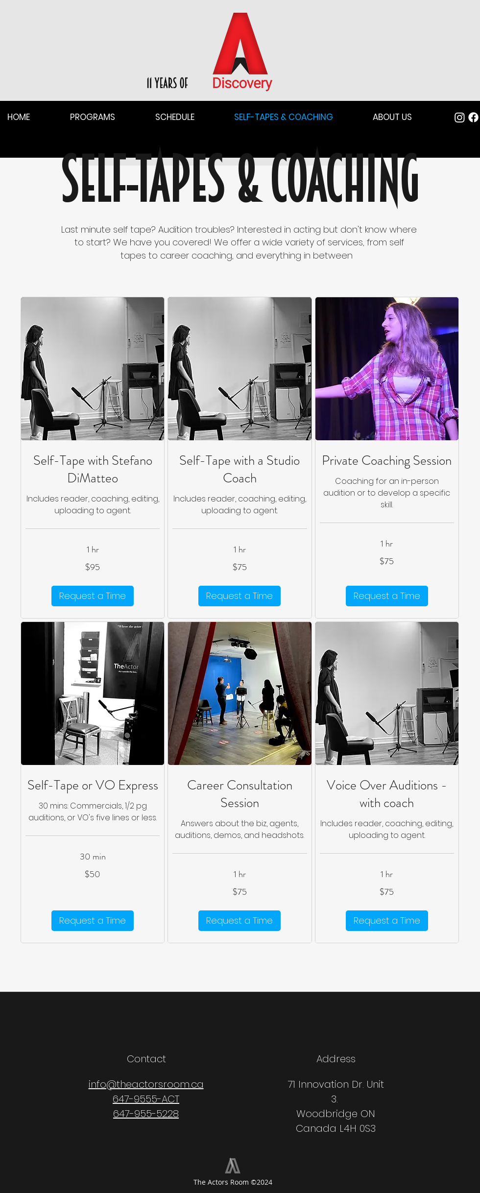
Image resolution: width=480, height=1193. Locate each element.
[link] (92, 469)
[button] (31, 117)
